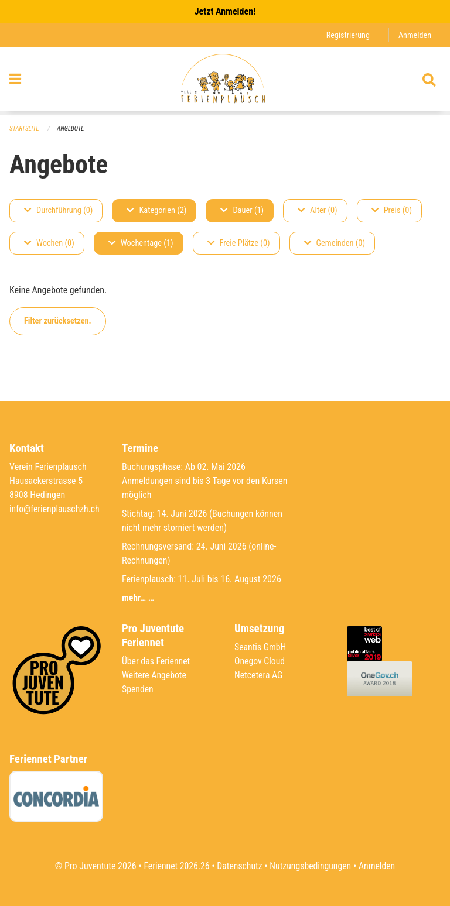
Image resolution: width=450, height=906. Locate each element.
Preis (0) (391, 210)
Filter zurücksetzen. (57, 321)
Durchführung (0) (58, 210)
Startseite (24, 128)
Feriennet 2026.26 (175, 865)
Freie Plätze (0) (238, 243)
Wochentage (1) (140, 243)
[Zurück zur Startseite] (225, 81)
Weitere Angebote (155, 675)
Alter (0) (318, 210)
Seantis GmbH (260, 647)
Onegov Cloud (260, 661)
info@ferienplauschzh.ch (55, 508)
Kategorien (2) (156, 210)
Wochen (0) (49, 243)
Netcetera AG (259, 675)
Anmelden (414, 35)
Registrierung (347, 35)
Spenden (138, 689)
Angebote (71, 128)
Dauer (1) (242, 210)
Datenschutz (239, 865)
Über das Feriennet (156, 661)
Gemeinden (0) (334, 243)
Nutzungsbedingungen (311, 865)
